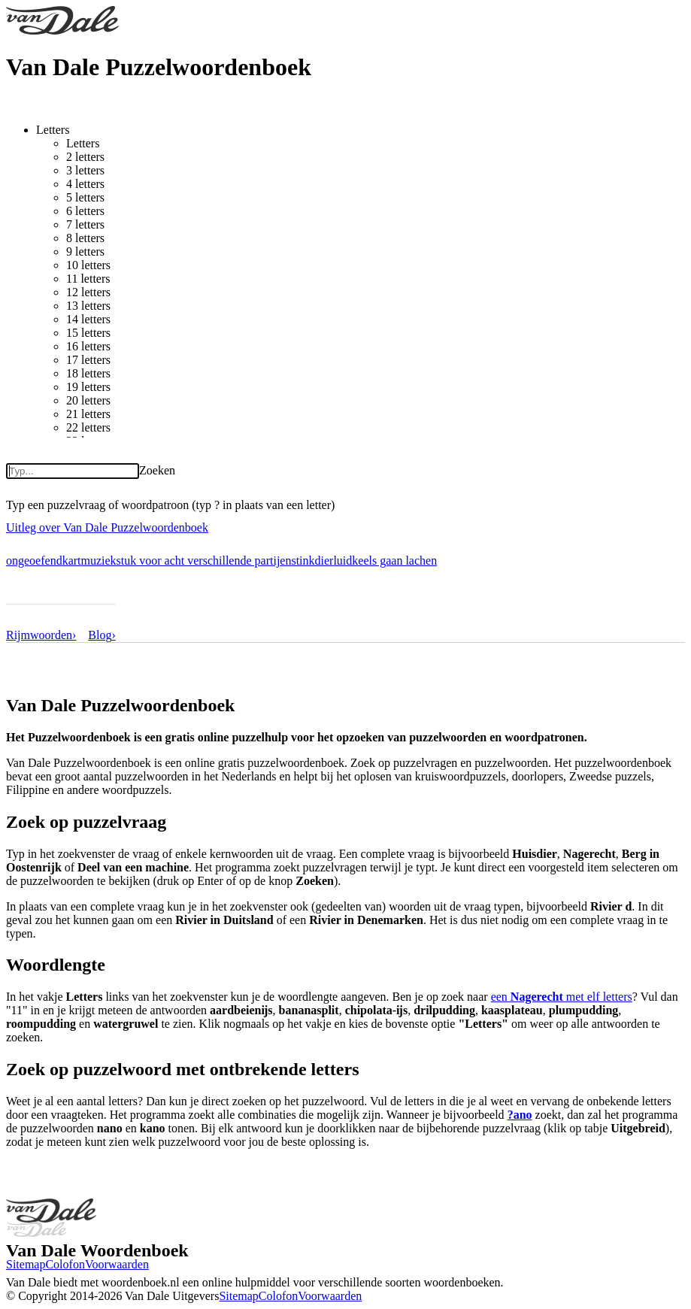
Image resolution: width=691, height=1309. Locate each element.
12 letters (88, 292)
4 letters (85, 183)
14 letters (88, 319)
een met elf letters (561, 996)
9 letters (85, 251)
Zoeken (157, 470)
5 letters (85, 197)
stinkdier (312, 560)
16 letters (88, 346)
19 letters (88, 386)
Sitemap (25, 1264)
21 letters (88, 414)
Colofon (64, 1264)
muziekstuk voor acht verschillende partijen (186, 560)
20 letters (88, 400)
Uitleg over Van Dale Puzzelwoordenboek (107, 527)
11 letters (88, 278)
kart (71, 560)
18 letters (88, 373)
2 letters (85, 156)
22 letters (88, 427)
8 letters (85, 238)
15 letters (88, 332)
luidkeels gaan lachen (385, 560)
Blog (101, 635)
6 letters (85, 211)
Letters (52, 129)
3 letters (85, 170)
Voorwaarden (117, 1264)
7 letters (85, 224)
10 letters (88, 265)
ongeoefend (34, 560)
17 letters (88, 359)
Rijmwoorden (41, 635)
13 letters (88, 305)
